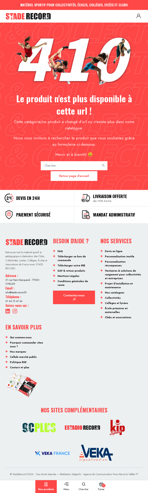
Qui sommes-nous (21, 337)
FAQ (60, 251)
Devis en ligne (113, 251)
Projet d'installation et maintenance (119, 285)
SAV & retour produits (71, 271)
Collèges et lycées (116, 303)
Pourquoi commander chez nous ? (26, 344)
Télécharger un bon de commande (72, 258)
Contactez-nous (74, 297)
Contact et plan (19, 367)
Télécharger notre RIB (71, 265)
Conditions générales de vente (73, 283)
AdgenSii (76, 474)
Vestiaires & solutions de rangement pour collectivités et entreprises (123, 274)
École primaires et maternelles (116, 310)
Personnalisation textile (119, 256)
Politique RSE (18, 362)
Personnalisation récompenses (115, 263)
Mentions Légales (68, 276)
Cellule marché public (23, 357)
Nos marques (18, 351)
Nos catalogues (114, 292)
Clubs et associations (118, 317)
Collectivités (113, 298)
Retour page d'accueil (74, 176)
